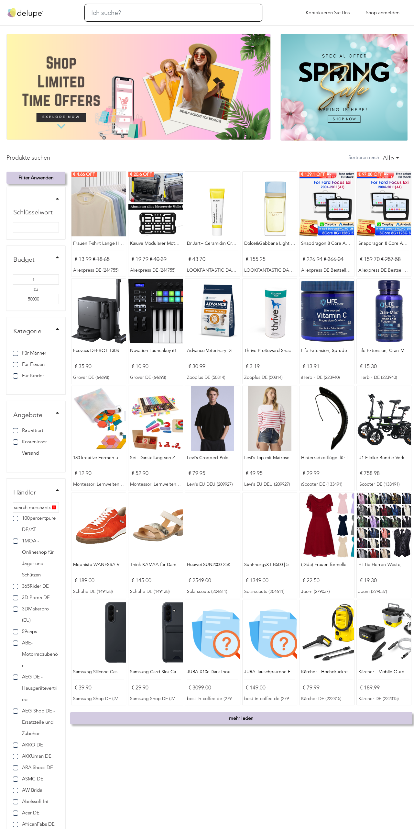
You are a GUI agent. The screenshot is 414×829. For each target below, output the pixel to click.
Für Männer (29, 353)
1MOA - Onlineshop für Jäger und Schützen (33, 558)
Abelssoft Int (31, 801)
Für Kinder (28, 376)
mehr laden (241, 718)
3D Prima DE (31, 597)
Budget (24, 259)
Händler (24, 492)
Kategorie (27, 331)
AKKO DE (28, 745)
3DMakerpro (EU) (31, 614)
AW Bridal (28, 790)
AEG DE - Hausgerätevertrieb (35, 688)
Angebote (27, 415)
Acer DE (26, 813)
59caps (25, 631)
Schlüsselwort (33, 212)
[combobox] (391, 158)
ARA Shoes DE (33, 767)
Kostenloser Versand (30, 447)
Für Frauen (29, 364)
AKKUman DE (32, 756)
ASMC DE (28, 779)
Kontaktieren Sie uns (328, 13)
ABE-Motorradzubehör (35, 654)
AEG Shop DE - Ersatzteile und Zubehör (34, 722)
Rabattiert (28, 430)
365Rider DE (31, 586)
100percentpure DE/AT (34, 523)
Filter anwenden (35, 178)
